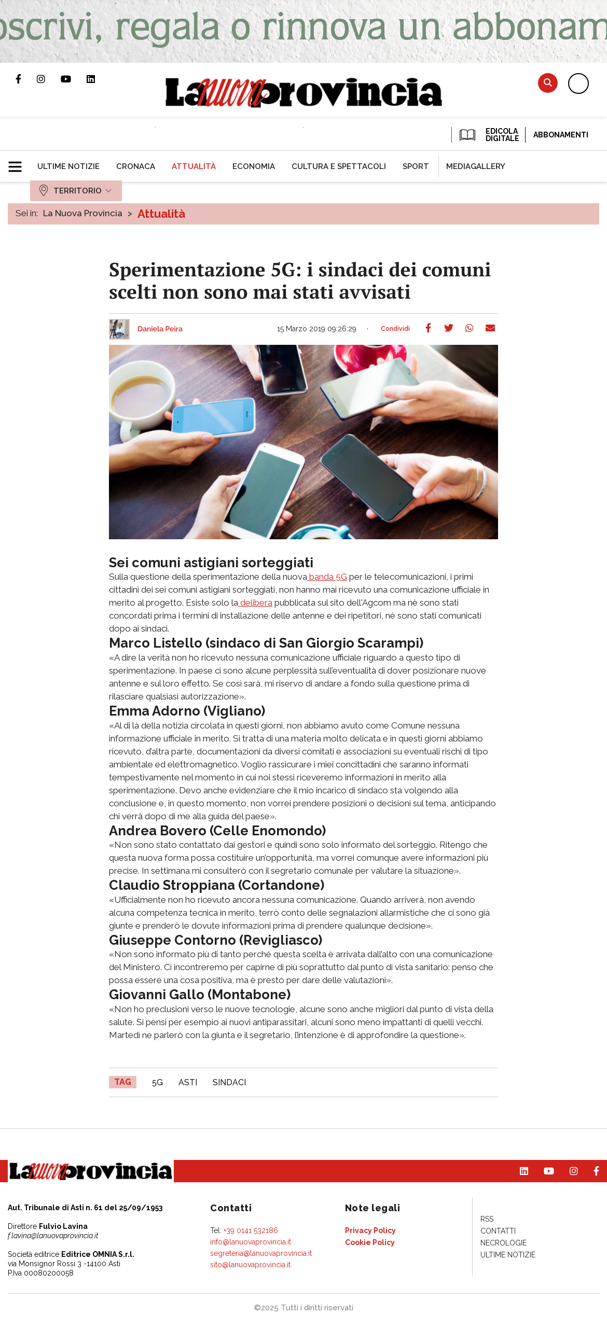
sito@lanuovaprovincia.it (250, 1265)
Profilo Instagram (49, 78)
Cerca (548, 82)
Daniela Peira (160, 329)
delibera (255, 602)
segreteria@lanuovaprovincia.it (261, 1253)
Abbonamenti (560, 135)
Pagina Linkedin (99, 78)
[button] (19, 162)
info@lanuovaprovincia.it (250, 1242)
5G (157, 1082)
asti (187, 1082)
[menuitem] (68, 166)
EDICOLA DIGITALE (488, 135)
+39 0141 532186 (251, 1230)
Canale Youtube (74, 78)
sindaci (229, 1082)
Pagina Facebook (26, 78)
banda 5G (327, 576)
